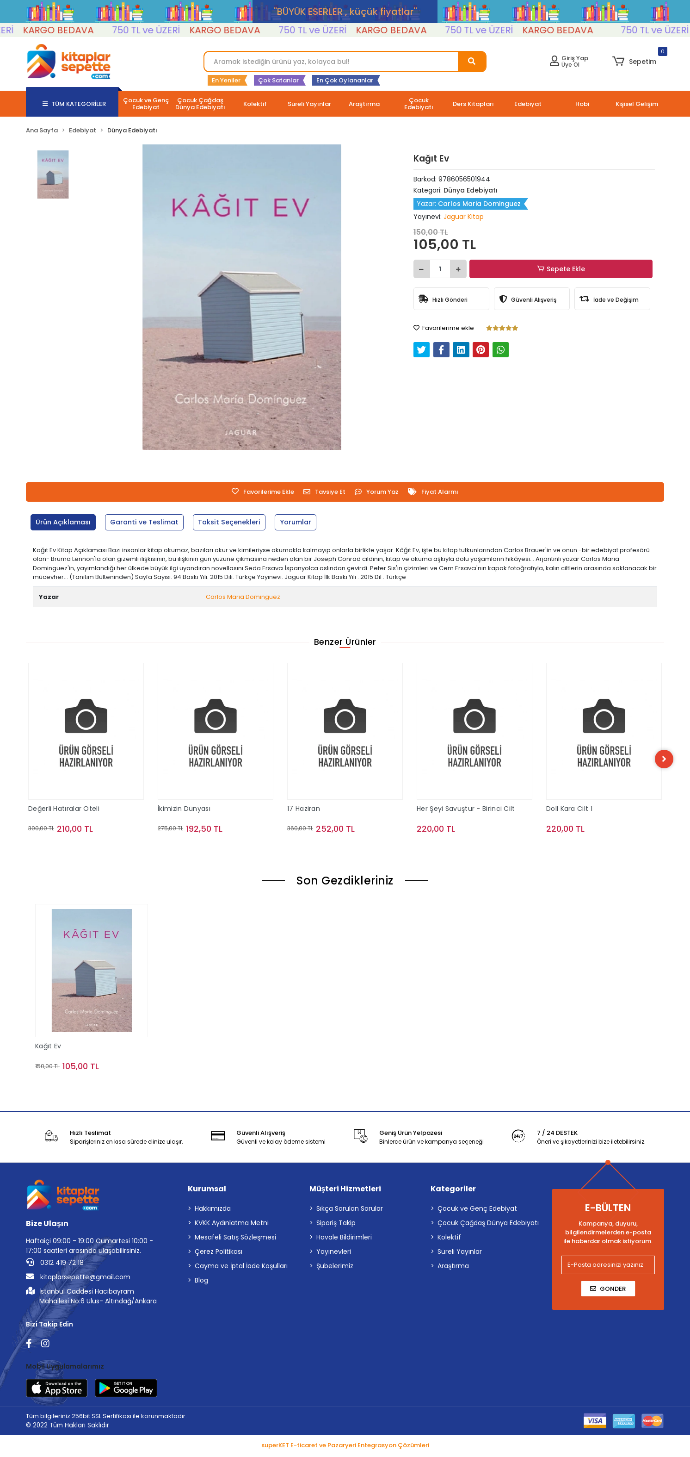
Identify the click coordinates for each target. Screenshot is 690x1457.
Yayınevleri (333, 1253)
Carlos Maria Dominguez (243, 596)
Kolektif (449, 1238)
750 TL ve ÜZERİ (167, 30)
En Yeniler (226, 80)
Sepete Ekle (562, 269)
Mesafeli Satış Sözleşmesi (235, 1238)
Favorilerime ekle (443, 328)
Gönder (608, 1289)
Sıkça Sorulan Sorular (349, 1209)
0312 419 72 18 (55, 1264)
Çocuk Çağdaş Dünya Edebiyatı (488, 1224)
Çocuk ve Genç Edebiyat (477, 1209)
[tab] (65, 522)
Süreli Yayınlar (459, 1253)
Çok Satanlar (278, 80)
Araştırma (453, 1267)
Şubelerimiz (334, 1267)
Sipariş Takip (336, 1224)
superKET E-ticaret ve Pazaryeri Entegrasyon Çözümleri (345, 1446)
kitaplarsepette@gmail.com (78, 1278)
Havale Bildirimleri (344, 1238)
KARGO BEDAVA (79, 30)
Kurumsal (207, 1190)
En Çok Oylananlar (344, 80)
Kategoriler (453, 1190)
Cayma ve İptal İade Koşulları (241, 1267)
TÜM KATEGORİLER (74, 104)
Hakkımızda (213, 1209)
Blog (201, 1281)
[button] (634, 61)
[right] (664, 759)
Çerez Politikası (218, 1253)
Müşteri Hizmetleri (345, 1190)
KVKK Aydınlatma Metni (232, 1224)
